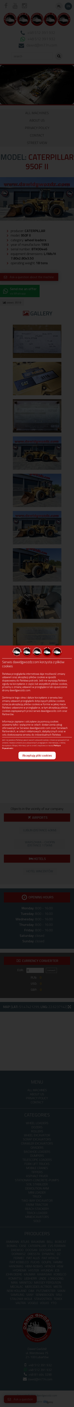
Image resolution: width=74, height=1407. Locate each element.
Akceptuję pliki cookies (37, 755)
